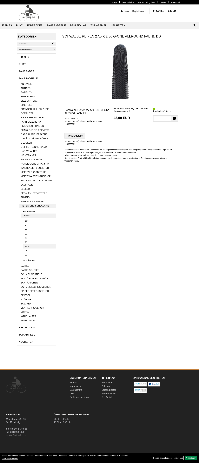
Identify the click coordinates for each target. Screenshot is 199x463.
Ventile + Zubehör (32, 308)
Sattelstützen (30, 270)
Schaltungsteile (31, 274)
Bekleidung (78, 25)
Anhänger (27, 84)
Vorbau (25, 312)
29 (26, 255)
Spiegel (25, 295)
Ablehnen (179, 458)
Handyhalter (29, 151)
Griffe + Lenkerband (34, 147)
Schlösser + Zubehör (34, 278)
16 (26, 225)
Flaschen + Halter (32, 126)
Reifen (26, 215)
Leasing (163, 2)
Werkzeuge (28, 320)
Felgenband (29, 211)
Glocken (26, 143)
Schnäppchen (29, 283)
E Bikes (7, 25)
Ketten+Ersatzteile (33, 172)
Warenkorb (175, 2)
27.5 (27, 246)
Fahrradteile (56, 25)
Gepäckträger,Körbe (34, 138)
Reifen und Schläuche (35, 206)
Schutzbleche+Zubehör (36, 287)
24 (26, 238)
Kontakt (73, 382)
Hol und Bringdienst (146, 2)
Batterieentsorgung (79, 397)
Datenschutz (76, 390)
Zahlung (106, 386)
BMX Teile (26, 105)
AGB (72, 393)
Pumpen (25, 197)
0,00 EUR (164, 11)
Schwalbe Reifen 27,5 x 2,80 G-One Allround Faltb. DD (86, 111)
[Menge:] (162, 118)
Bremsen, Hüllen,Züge (35, 109)
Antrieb (25, 88)
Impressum (75, 386)
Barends (26, 92)
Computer (27, 113)
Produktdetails (75, 135)
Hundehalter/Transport (36, 164)
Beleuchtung (29, 101)
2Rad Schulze (128, 2)
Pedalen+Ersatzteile (34, 193)
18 (26, 229)
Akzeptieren (191, 458)
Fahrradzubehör (32, 122)
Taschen (26, 304)
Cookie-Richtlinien (10, 458)
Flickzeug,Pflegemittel (36, 130)
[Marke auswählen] (36, 49)
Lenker (25, 189)
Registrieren (138, 11)
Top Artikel (98, 25)
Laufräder (27, 185)
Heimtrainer (28, 155)
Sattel (25, 266)
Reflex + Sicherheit (33, 201)
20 (26, 234)
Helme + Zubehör (31, 159)
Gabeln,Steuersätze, (34, 134)
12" (26, 221)
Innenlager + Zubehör (35, 168)
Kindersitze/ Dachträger (37, 180)
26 (26, 242)
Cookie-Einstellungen (162, 458)
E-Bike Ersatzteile (32, 117)
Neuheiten (118, 25)
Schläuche (29, 260)
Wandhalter (28, 316)
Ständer (26, 299)
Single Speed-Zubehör (35, 291)
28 (26, 250)
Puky (19, 25)
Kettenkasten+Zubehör (36, 176)
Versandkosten (109, 390)
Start (114, 2)
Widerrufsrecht (109, 393)
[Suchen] (53, 44)
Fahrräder (35, 25)
